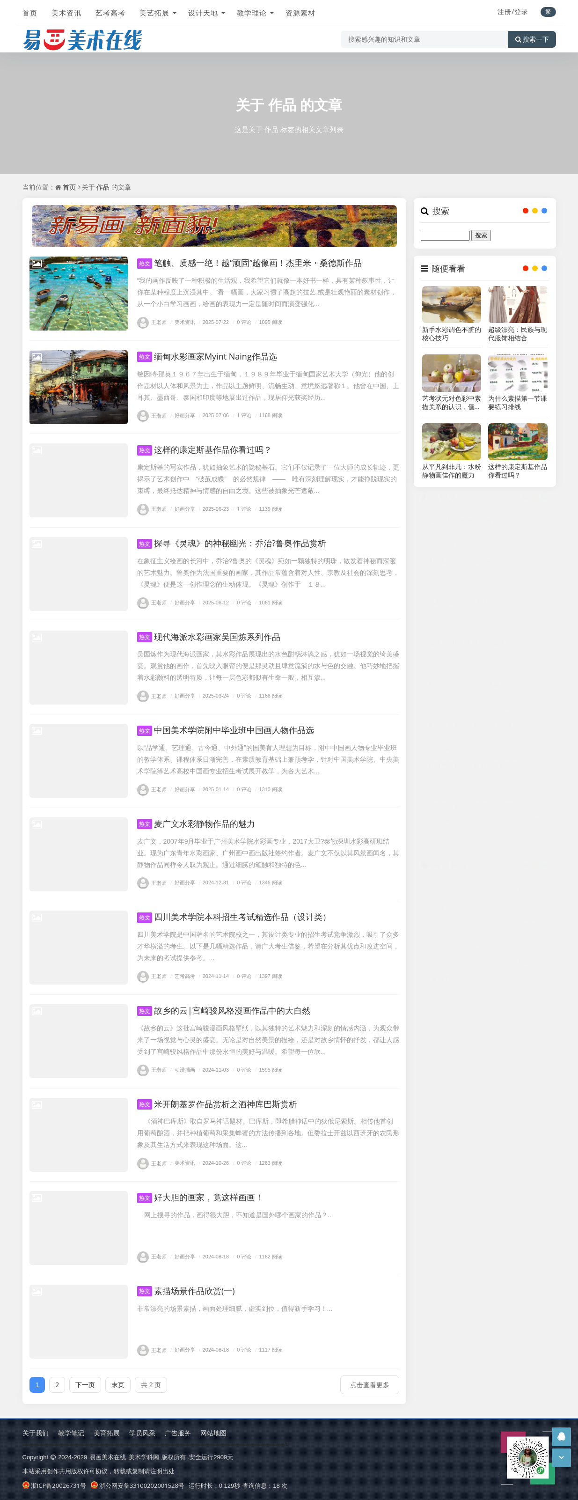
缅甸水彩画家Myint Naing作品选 (207, 356)
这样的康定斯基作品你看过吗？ (517, 471)
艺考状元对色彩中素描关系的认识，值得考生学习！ (451, 402)
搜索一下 (532, 39)
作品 (282, 104)
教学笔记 (71, 1432)
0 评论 (240, 321)
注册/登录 (513, 11)
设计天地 (203, 12)
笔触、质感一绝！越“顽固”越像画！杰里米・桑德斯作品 (249, 262)
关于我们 (35, 1432)
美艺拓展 (154, 12)
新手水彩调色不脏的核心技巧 (451, 333)
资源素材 (300, 12)
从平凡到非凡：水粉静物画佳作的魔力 (451, 471)
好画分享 (181, 415)
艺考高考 (110, 12)
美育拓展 (107, 1432)
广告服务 (178, 1432)
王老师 (152, 321)
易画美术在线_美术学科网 (124, 1457)
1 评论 (240, 415)
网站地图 (213, 1432)
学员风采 (142, 1432)
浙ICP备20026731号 (54, 1485)
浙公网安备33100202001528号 (137, 1485)
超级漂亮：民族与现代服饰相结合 (517, 333)
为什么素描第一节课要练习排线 (517, 402)
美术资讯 (66, 12)
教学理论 (252, 12)
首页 (29, 12)
